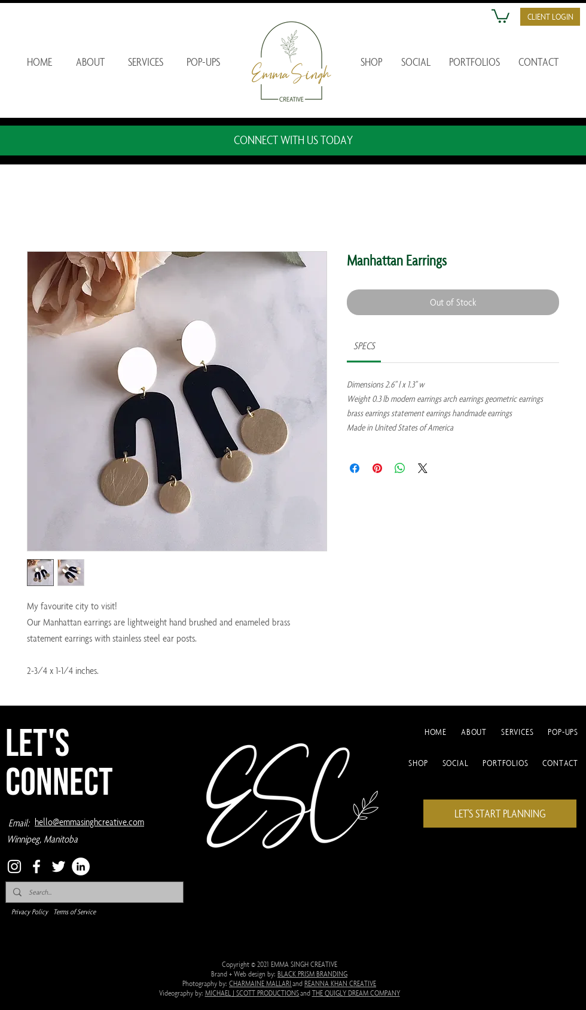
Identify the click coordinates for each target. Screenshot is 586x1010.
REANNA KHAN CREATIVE (340, 983)
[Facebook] (36, 866)
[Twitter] (59, 866)
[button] (500, 15)
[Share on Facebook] (354, 468)
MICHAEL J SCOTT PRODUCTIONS (252, 992)
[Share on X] (423, 468)
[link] (364, 346)
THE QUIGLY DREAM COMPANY (356, 992)
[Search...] (93, 892)
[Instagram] (14, 866)
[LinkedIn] (81, 866)
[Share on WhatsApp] (400, 468)
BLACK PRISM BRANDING (312, 973)
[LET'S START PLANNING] (499, 814)
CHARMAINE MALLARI (260, 983)
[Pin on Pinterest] (377, 468)
